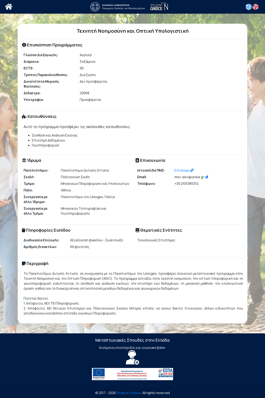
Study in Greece (129, 393)
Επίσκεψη (184, 170)
